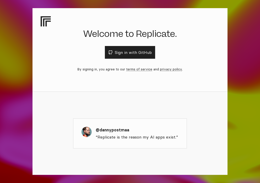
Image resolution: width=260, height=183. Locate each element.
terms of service (139, 69)
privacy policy (171, 69)
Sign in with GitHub (130, 52)
